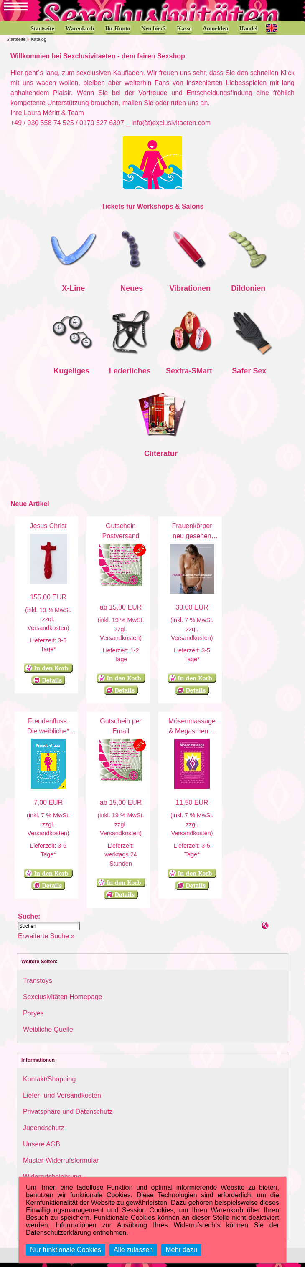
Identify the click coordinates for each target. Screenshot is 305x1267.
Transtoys (37, 984)
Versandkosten (47, 632)
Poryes (33, 1017)
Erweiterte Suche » (46, 940)
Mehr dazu (181, 1249)
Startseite (15, 43)
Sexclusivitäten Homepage (62, 1001)
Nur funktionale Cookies (65, 1249)
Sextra (177, 375)
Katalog (38, 43)
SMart (201, 375)
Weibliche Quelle (48, 1033)
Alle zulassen (133, 1249)
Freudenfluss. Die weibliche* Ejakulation (48, 735)
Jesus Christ (48, 530)
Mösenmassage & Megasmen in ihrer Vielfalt (192, 735)
